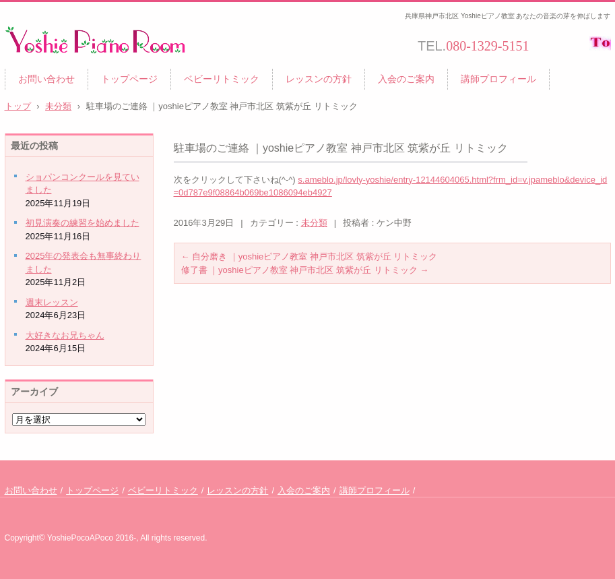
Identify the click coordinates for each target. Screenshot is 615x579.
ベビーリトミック (221, 78)
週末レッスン (52, 302)
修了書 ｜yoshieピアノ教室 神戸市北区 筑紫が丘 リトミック (305, 270)
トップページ (129, 78)
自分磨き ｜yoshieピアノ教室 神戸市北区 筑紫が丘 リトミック (309, 256)
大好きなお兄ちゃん (65, 335)
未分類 (314, 223)
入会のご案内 (406, 78)
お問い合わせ (46, 78)
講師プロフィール (498, 78)
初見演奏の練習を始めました (82, 223)
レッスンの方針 (319, 78)
